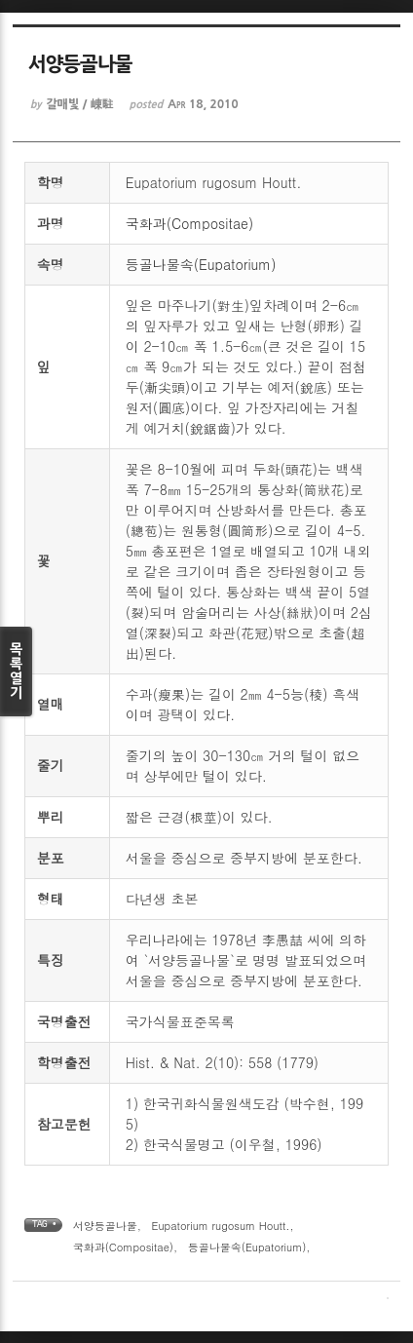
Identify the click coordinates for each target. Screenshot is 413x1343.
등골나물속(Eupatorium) (201, 264)
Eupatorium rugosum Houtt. (221, 1225)
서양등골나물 (105, 1225)
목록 (16, 671)
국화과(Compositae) (189, 223)
